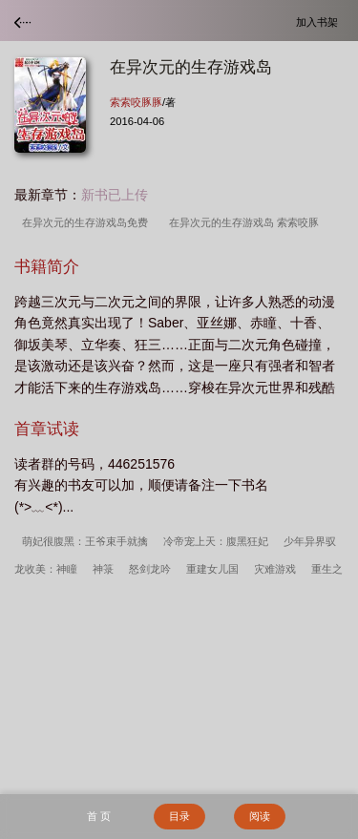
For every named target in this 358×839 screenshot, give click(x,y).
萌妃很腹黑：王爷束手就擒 (85, 541)
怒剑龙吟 (150, 569)
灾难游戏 (275, 569)
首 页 (99, 816)
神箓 (103, 569)
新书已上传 (114, 194)
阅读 (259, 816)
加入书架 (320, 21)
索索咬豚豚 (136, 102)
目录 (179, 816)
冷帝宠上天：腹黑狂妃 (215, 541)
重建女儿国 (212, 569)
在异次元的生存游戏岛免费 (88, 222)
